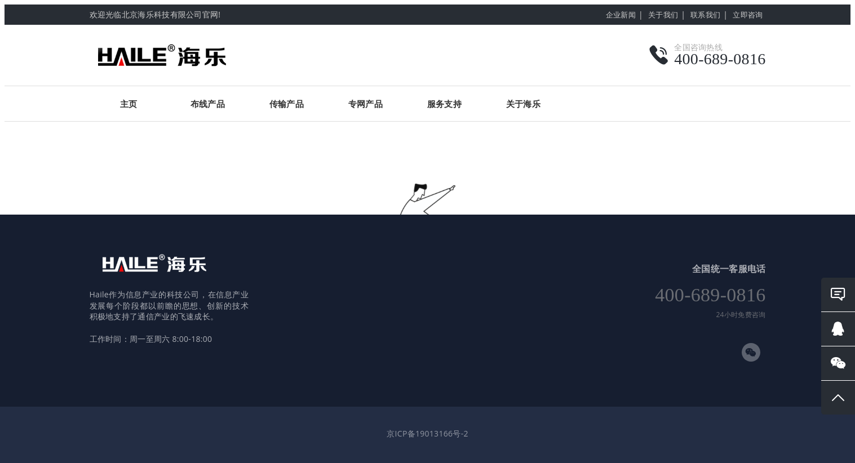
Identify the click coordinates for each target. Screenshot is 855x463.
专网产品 (365, 103)
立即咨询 (748, 15)
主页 (129, 103)
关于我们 (663, 15)
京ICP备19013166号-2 (427, 433)
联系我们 (705, 15)
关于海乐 (523, 103)
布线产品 (208, 103)
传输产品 (286, 103)
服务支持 (444, 103)
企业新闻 (621, 15)
